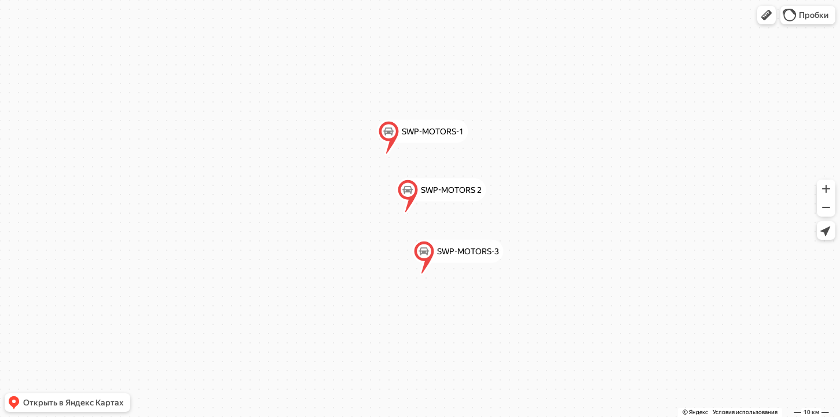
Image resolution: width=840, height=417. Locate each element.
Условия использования (745, 412)
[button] (766, 15)
